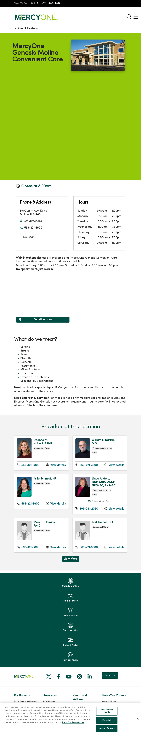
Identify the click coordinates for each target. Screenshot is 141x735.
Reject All (106, 720)
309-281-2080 (86, 508)
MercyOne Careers (109, 701)
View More (70, 559)
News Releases (49, 701)
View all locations (27, 28)
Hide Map (28, 237)
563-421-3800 (33, 228)
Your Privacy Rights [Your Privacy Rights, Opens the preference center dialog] (107, 711)
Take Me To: (20, 3)
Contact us (110, 675)
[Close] (137, 718)
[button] (136, 15)
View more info (41, 453)
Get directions (33, 221)
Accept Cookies (106, 728)
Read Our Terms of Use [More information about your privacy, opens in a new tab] (73, 723)
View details (56, 465)
